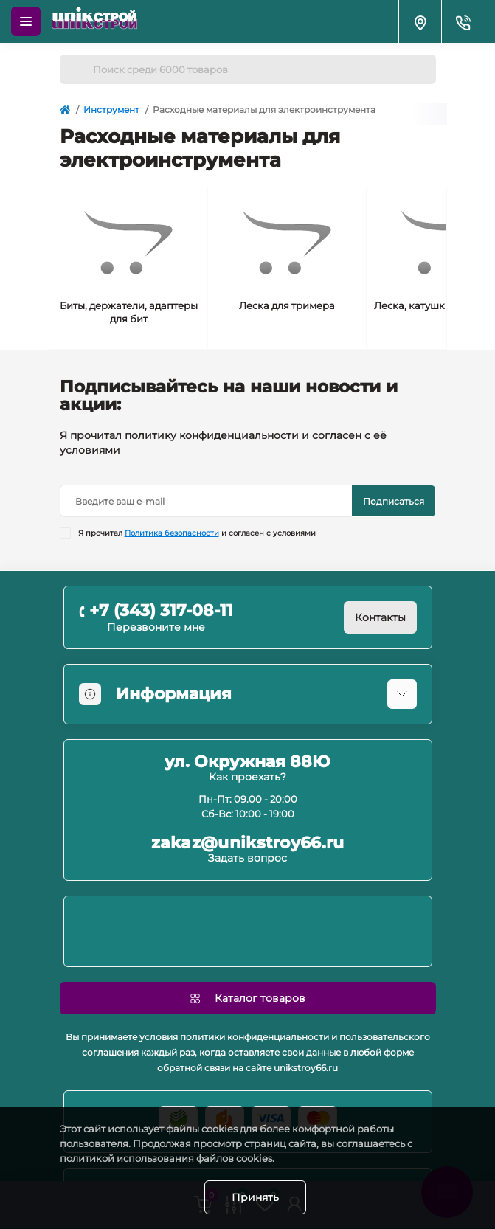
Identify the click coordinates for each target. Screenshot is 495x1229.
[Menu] (26, 21)
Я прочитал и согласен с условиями (197, 533)
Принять (255, 1197)
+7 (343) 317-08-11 (161, 610)
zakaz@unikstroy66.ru (248, 843)
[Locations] (419, 21)
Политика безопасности (172, 533)
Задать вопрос (247, 858)
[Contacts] (462, 21)
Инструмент (111, 109)
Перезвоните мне (156, 627)
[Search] (76, 69)
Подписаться (393, 501)
